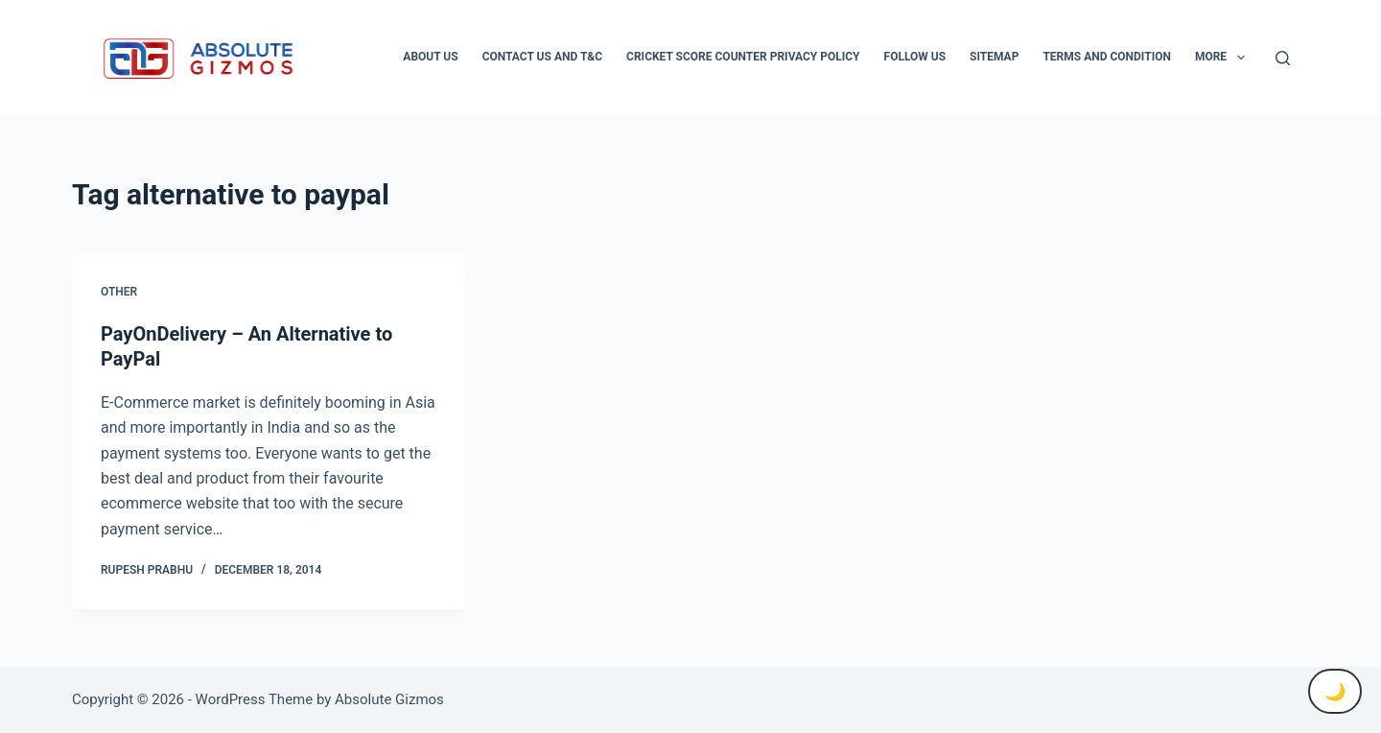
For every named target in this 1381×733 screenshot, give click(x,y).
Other (119, 291)
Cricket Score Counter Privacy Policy (742, 56)
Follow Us (915, 56)
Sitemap (994, 56)
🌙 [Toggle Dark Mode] (1335, 691)
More (1223, 57)
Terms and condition (1106, 56)
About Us (430, 56)
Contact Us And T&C (542, 56)
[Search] (1283, 58)
